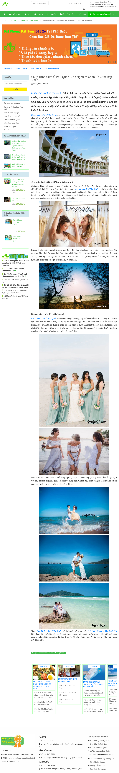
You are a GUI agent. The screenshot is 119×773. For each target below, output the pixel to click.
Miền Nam (36, 68)
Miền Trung (21, 68)
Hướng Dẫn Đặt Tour (98, 765)
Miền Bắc (8, 68)
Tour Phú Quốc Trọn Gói (99, 740)
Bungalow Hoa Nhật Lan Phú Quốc (67, 680)
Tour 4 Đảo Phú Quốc (98, 747)
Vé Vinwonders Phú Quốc (100, 751)
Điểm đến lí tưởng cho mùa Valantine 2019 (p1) (93, 710)
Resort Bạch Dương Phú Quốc (17, 222)
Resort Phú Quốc (10, 126)
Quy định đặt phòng (98, 769)
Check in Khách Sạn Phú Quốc (13, 108)
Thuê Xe (39, 14)
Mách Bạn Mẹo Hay (11, 123)
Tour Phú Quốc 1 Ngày (99, 744)
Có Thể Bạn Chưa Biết (12, 116)
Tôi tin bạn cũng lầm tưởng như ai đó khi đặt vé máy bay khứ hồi (93, 693)
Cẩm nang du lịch (99, 14)
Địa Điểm (51, 14)
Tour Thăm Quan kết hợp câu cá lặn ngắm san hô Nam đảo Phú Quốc (18, 182)
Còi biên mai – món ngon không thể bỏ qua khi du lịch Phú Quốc (42, 685)
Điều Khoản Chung (97, 762)
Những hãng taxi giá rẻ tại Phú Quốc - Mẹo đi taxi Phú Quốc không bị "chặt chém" (19, 145)
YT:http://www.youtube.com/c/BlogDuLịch (18, 758)
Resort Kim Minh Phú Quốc (17, 238)
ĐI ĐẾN (15, 89)
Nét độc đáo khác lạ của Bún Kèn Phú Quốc (43, 710)
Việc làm (82, 14)
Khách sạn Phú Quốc (12, 119)
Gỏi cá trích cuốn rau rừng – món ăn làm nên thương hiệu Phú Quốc (43, 695)
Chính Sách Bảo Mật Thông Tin (102, 758)
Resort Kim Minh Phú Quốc (67, 686)
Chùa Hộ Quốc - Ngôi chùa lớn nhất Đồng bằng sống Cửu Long (92, 702)
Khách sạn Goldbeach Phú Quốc (67, 693)
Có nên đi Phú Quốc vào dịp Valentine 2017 (43, 703)
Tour (28, 14)
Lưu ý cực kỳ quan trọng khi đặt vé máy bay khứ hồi (93, 684)
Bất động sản (67, 14)
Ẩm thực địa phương (12, 103)
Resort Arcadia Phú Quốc (66, 700)
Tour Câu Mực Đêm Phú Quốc (18, 199)
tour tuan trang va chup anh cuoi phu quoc (52, 653)
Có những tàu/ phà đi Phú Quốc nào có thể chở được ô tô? (18, 157)
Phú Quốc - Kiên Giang (29, 20)
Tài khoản (107, 14)
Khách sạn (15, 14)
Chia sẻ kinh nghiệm (12, 113)
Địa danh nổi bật (52, 68)
